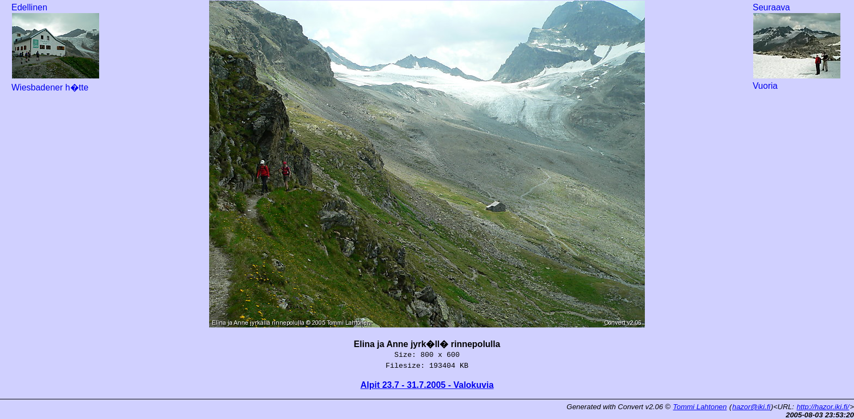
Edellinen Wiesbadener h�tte (55, 47)
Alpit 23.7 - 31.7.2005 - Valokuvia (427, 385)
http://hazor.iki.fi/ (823, 407)
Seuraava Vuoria (797, 46)
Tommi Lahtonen (700, 407)
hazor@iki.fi (752, 407)
